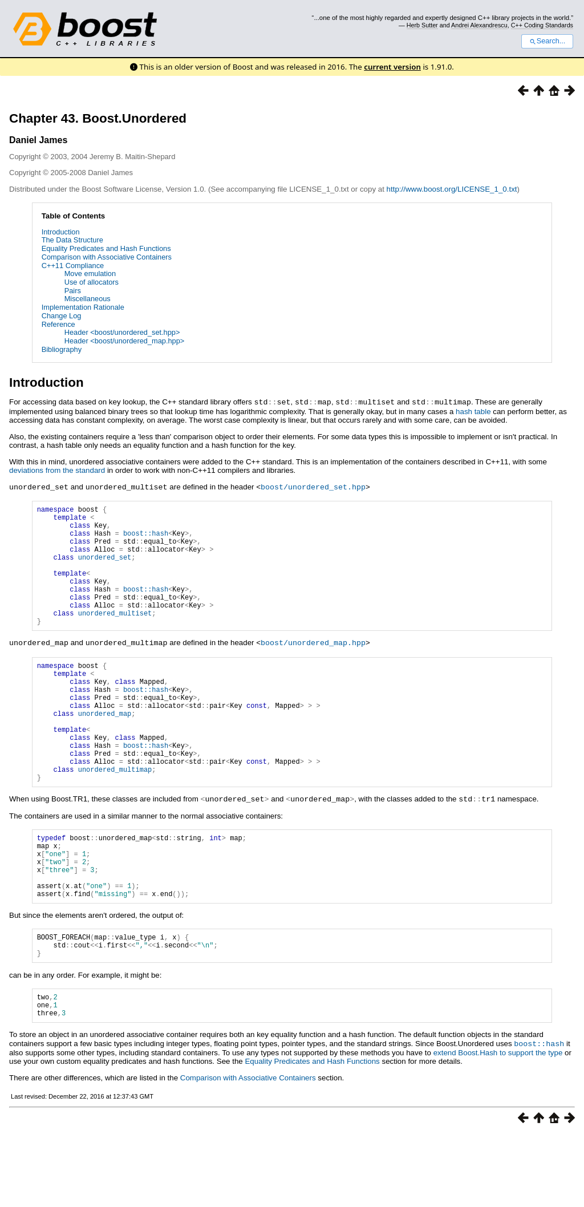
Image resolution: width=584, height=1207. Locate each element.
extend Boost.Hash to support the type (498, 1125)
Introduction (61, 232)
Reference (58, 324)
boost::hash (145, 539)
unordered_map (105, 749)
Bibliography (62, 349)
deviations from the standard (57, 469)
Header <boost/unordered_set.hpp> (122, 332)
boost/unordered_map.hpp (313, 667)
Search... (547, 41)
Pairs (72, 290)
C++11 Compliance (73, 265)
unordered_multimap (115, 817)
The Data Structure (72, 240)
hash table (473, 411)
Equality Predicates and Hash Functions (106, 248)
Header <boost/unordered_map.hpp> (124, 341)
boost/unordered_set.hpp (313, 486)
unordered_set (105, 568)
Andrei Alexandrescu (479, 25)
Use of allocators (91, 282)
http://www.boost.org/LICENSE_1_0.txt (452, 189)
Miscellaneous (87, 298)
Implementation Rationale (83, 307)
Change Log (62, 315)
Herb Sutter (422, 25)
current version (392, 67)
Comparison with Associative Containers (107, 257)
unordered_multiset (115, 636)
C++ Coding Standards (542, 25)
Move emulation (90, 273)
